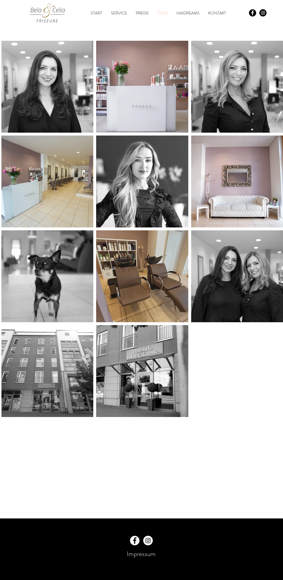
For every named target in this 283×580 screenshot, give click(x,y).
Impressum (141, 554)
